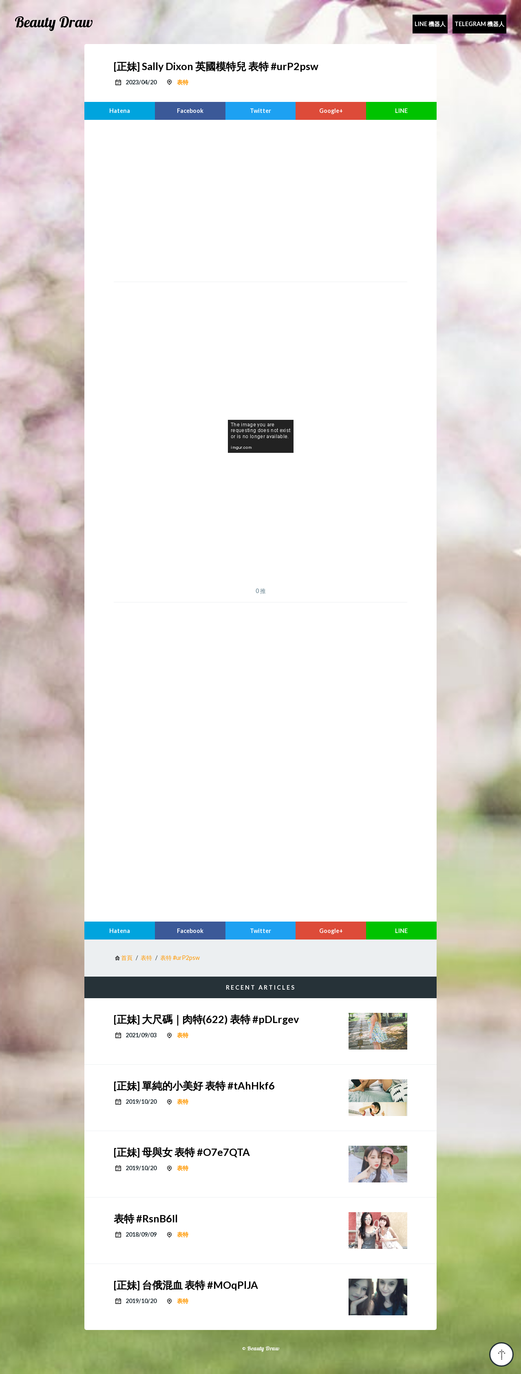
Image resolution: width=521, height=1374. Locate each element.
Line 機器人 (430, 23)
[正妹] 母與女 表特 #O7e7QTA (182, 1152)
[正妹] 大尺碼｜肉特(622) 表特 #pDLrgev (206, 1019)
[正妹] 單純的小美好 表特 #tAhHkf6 (194, 1085)
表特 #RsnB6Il (146, 1218)
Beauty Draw (54, 22)
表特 (182, 82)
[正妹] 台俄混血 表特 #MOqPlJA (186, 1285)
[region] (260, 200)
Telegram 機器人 (479, 23)
